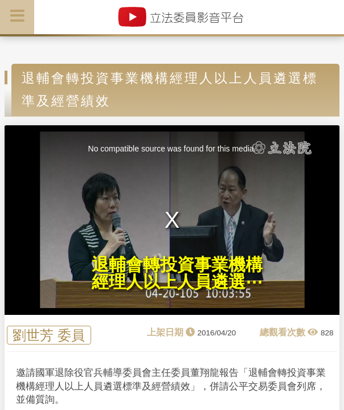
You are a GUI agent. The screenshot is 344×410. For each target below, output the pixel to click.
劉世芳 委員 (49, 335)
